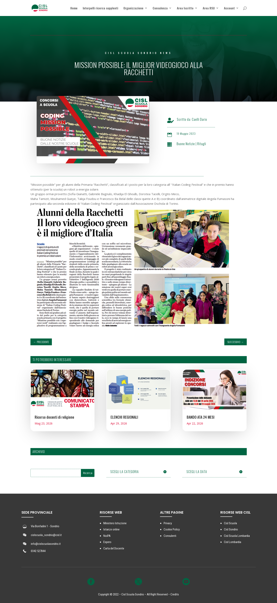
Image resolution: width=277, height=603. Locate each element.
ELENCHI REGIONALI (124, 417)
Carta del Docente (113, 548)
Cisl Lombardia (232, 542)
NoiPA (107, 536)
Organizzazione (133, 8)
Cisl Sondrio (231, 529)
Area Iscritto (185, 8)
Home (74, 8)
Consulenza (160, 8)
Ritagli (201, 143)
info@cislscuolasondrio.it (46, 544)
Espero (107, 542)
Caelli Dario (199, 119)
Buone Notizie (186, 143)
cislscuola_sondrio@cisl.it (46, 535)
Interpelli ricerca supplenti (100, 8)
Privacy (168, 523)
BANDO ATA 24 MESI (201, 417)
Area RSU (209, 8)
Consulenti (170, 536)
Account (229, 8)
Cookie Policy (172, 529)
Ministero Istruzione (115, 523)
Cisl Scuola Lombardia (237, 536)
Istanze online (111, 529)
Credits (174, 594)
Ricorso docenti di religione (54, 417)
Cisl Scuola (230, 523)
